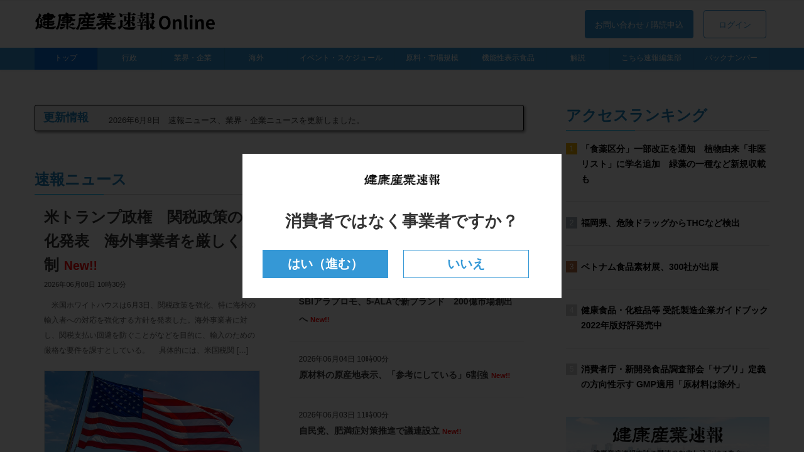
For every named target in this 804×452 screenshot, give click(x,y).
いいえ (466, 264)
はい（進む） (325, 264)
